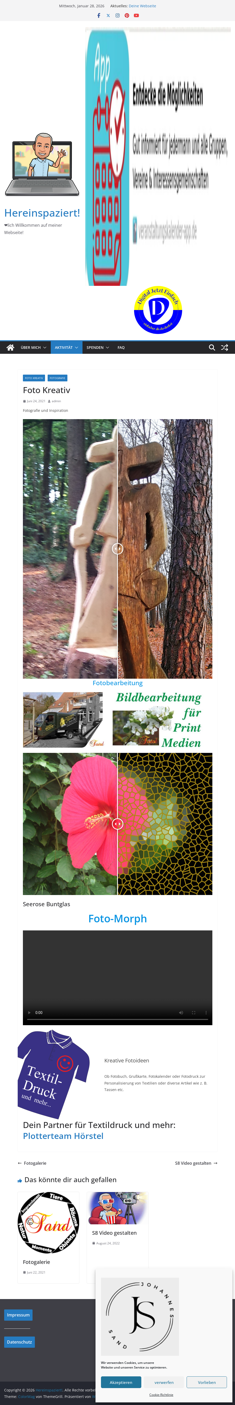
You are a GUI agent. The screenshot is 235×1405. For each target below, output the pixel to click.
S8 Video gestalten (196, 1163)
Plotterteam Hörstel (63, 1135)
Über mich (31, 347)
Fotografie (57, 378)
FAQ (121, 347)
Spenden (95, 347)
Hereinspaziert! (42, 212)
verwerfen (164, 1382)
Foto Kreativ (34, 378)
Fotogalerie (32, 1163)
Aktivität (64, 347)
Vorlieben (207, 1382)
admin (56, 401)
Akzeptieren (121, 1382)
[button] (44, 347)
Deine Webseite (142, 5)
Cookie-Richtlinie (161, 1395)
